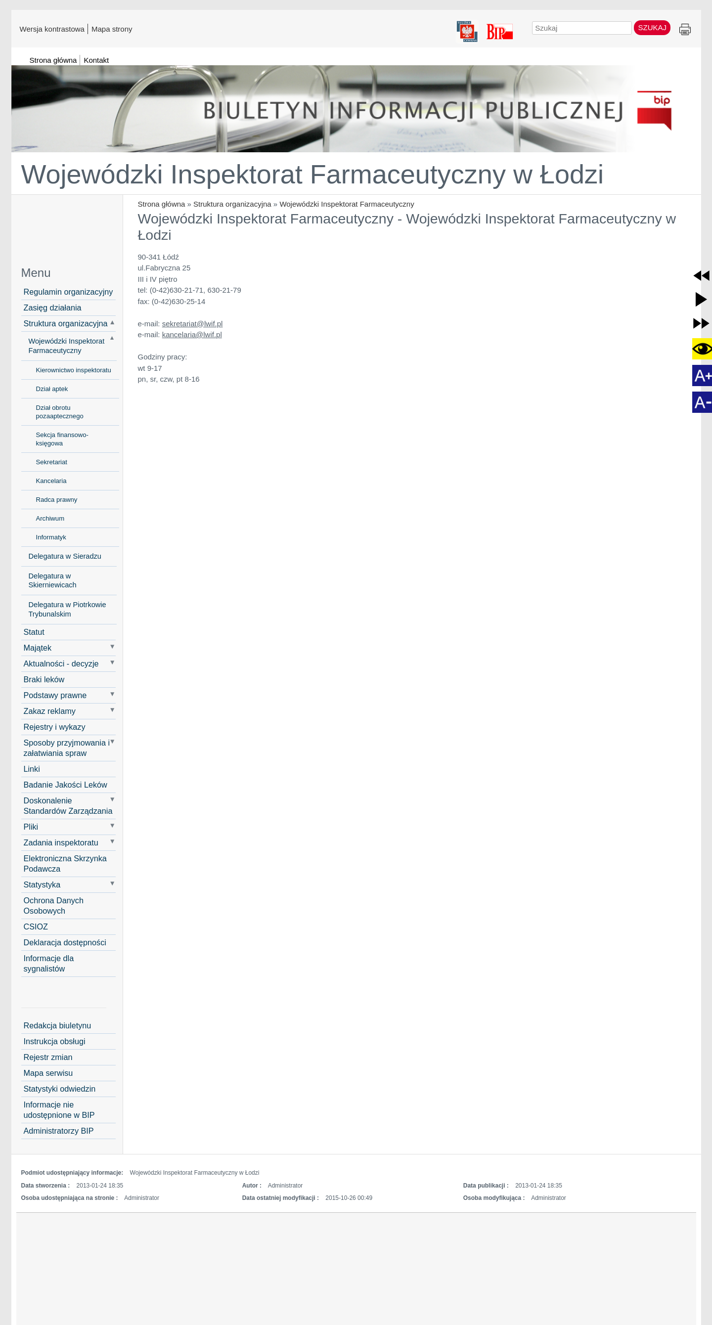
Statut (34, 631)
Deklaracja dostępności (65, 942)
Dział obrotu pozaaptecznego (60, 412)
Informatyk (51, 537)
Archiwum (50, 518)
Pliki (31, 826)
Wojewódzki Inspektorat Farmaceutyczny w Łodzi (312, 174)
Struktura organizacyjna (232, 204)
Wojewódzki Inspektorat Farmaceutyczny (346, 204)
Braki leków (44, 679)
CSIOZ (36, 926)
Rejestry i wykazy (55, 726)
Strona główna (161, 204)
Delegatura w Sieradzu (65, 556)
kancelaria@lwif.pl (192, 334)
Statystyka (42, 884)
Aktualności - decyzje (61, 663)
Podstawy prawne (55, 695)
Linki (32, 768)
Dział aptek (52, 389)
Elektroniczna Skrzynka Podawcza (65, 863)
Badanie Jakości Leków (65, 784)
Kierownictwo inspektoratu (73, 370)
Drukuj (685, 30)
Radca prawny (57, 499)
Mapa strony (112, 29)
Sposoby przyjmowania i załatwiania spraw (67, 747)
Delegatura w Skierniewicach (53, 580)
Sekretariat (51, 462)
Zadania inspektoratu (61, 842)
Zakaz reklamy (50, 711)
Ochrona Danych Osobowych (54, 905)
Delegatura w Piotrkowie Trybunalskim (67, 609)
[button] (701, 275)
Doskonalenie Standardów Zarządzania (68, 805)
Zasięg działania (53, 307)
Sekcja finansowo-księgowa (62, 439)
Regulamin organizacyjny (68, 291)
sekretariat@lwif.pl (192, 323)
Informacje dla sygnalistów (49, 963)
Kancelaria (51, 481)
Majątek (38, 647)
